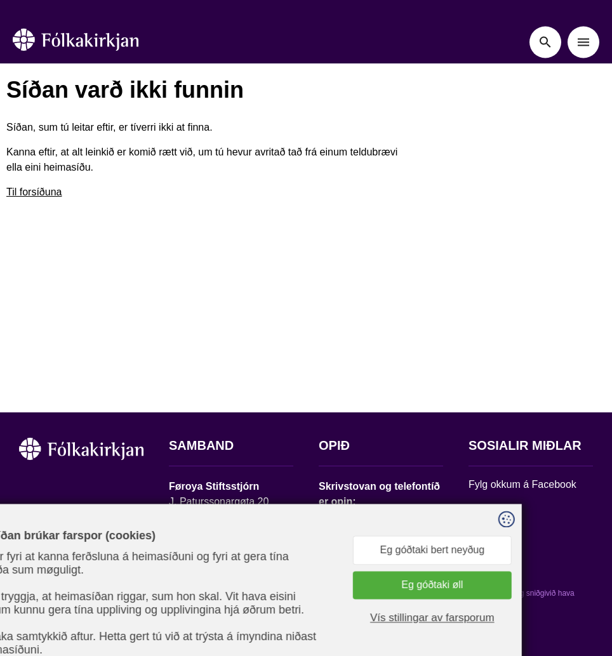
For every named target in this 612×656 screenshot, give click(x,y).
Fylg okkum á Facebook (522, 484)
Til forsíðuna (34, 192)
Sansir (479, 602)
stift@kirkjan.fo (202, 572)
